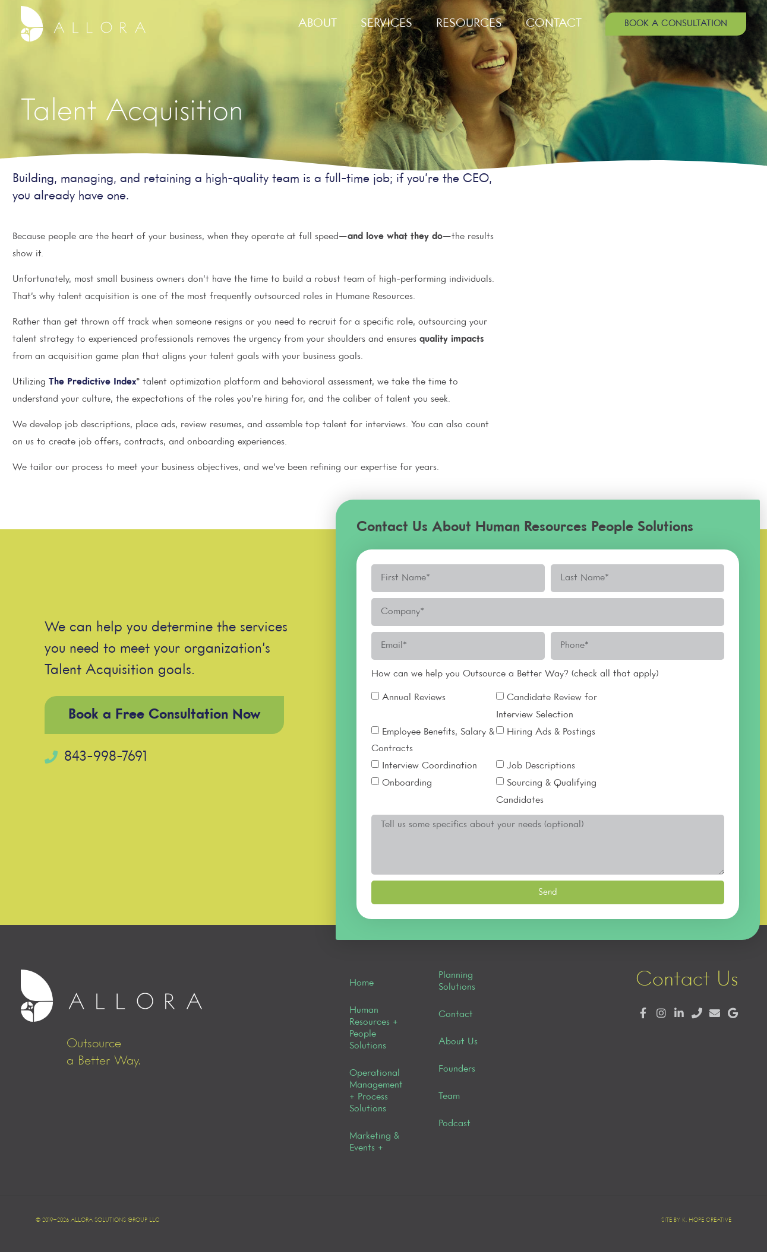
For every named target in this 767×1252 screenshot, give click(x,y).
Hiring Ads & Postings (551, 731)
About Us (458, 1042)
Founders (456, 1069)
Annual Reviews (414, 698)
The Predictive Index (92, 382)
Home (361, 983)
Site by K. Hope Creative (696, 1220)
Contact (554, 23)
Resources (469, 23)
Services (386, 23)
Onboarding (407, 783)
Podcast (454, 1124)
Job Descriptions (541, 766)
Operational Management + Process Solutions (376, 1091)
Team (449, 1096)
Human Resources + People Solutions (373, 1028)
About (317, 23)
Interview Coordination (429, 766)
